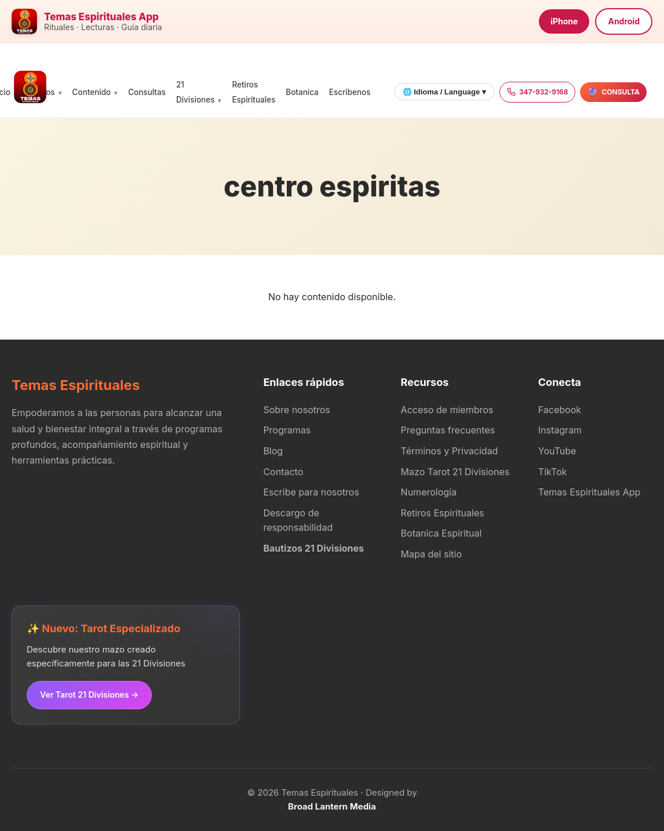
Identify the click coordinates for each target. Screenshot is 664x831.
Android (624, 21)
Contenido (91, 92)
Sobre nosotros (296, 410)
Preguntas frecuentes (448, 430)
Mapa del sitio (431, 554)
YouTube (557, 451)
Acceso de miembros (447, 410)
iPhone (564, 21)
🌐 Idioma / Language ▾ (444, 92)
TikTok (552, 472)
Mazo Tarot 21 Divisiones (455, 472)
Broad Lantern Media (332, 806)
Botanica (302, 92)
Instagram (560, 430)
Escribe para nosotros (311, 492)
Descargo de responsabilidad (298, 520)
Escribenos (350, 92)
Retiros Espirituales (442, 513)
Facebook (559, 410)
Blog (273, 451)
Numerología (429, 492)
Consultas (147, 92)
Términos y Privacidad (449, 451)
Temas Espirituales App (589, 492)
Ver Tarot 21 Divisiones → (89, 694)
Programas (287, 430)
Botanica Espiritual (441, 533)
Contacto (283, 472)
